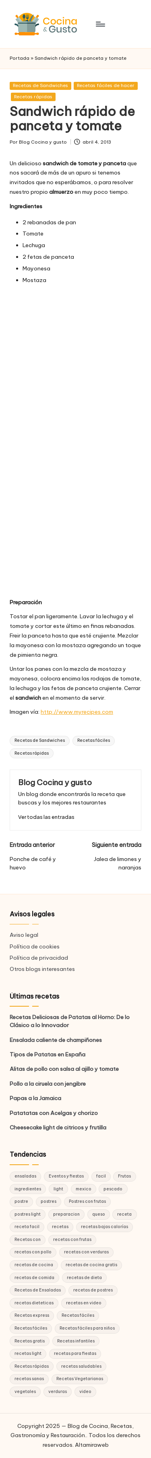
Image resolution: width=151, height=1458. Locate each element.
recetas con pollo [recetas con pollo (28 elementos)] (33, 1252)
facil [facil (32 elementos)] (101, 1176)
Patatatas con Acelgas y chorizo (54, 1113)
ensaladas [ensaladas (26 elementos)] (25, 1176)
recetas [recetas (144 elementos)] (60, 1226)
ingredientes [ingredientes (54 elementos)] (27, 1189)
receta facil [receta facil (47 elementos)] (26, 1226)
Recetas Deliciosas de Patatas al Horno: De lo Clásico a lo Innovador (70, 1021)
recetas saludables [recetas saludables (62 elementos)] (81, 1366)
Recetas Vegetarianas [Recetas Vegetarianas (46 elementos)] (79, 1378)
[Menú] (100, 24)
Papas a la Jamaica (35, 1098)
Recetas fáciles (93, 740)
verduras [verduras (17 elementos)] (57, 1391)
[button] (46, 817)
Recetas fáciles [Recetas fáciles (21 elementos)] (30, 1328)
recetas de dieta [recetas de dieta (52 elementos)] (84, 1277)
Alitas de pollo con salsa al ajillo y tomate (64, 1068)
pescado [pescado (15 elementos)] (112, 1189)
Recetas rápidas (33, 97)
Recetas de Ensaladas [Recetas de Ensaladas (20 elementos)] (37, 1290)
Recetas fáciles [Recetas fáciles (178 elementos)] (78, 1315)
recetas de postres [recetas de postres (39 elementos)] (93, 1290)
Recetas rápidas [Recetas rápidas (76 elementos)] (31, 1366)
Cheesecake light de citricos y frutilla (58, 1127)
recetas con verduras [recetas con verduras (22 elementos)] (86, 1252)
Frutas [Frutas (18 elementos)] (124, 1176)
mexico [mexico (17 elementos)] (83, 1189)
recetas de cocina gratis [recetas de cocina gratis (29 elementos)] (91, 1264)
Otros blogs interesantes (42, 969)
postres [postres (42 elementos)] (48, 1201)
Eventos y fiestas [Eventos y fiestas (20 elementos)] (66, 1176)
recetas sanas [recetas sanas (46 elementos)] (29, 1378)
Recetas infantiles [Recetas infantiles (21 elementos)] (76, 1341)
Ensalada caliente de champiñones (56, 1040)
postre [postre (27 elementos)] (21, 1201)
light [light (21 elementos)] (58, 1189)
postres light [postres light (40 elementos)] (27, 1214)
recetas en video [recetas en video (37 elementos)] (83, 1303)
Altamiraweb (92, 1444)
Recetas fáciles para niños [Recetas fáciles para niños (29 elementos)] (87, 1328)
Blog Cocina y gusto (55, 782)
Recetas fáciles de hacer (105, 85)
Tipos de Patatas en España (47, 1054)
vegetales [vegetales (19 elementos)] (25, 1391)
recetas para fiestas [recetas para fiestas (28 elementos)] (75, 1353)
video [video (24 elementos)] (85, 1391)
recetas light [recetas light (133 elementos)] (27, 1353)
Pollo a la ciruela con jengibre (48, 1083)
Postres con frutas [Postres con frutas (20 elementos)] (87, 1201)
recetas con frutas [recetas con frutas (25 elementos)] (72, 1239)
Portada (19, 58)
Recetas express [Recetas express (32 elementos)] (31, 1315)
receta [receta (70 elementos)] (124, 1214)
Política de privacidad (39, 957)
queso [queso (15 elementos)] (98, 1214)
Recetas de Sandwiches (40, 85)
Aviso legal (24, 934)
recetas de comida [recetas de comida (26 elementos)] (34, 1277)
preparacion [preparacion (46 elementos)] (66, 1214)
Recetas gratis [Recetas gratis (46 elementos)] (29, 1341)
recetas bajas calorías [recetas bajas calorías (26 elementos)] (104, 1226)
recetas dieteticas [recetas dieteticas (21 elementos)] (34, 1303)
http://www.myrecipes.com (77, 711)
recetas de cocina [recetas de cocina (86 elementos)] (33, 1264)
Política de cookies (35, 946)
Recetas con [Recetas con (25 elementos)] (27, 1239)
